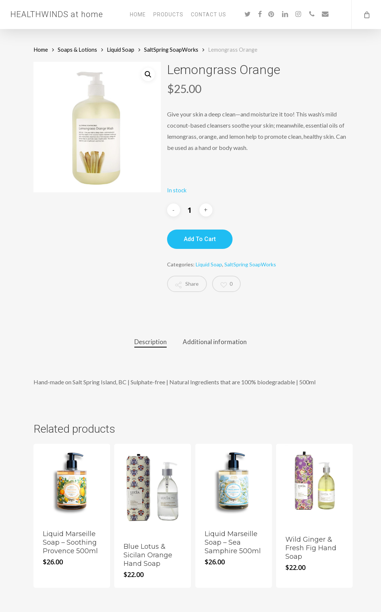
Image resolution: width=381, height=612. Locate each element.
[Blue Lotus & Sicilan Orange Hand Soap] (152, 488)
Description (150, 342)
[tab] (150, 342)
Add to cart (200, 239)
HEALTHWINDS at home (56, 14)
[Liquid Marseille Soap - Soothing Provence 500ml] (71, 482)
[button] (148, 74)
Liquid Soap (120, 49)
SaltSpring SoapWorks (171, 49)
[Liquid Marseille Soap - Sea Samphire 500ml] (233, 482)
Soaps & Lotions (77, 49)
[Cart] (366, 14)
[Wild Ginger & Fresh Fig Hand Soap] (314, 485)
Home (40, 49)
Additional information (215, 342)
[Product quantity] (189, 209)
